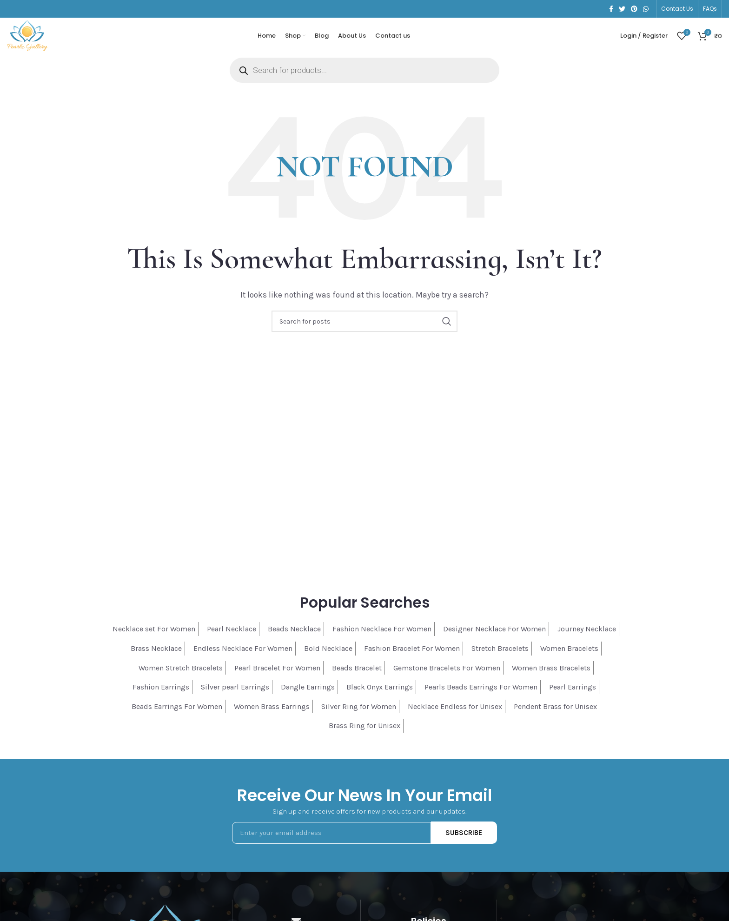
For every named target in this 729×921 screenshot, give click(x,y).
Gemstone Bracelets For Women (446, 674)
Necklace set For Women (154, 635)
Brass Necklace (156, 655)
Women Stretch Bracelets (181, 674)
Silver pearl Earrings (235, 693)
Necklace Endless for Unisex (455, 713)
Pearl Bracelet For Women (277, 674)
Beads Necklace (294, 635)
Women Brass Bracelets (551, 674)
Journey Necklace (586, 635)
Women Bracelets (569, 655)
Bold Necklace (328, 655)
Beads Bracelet (357, 674)
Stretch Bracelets (500, 655)
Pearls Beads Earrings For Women (480, 693)
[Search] (364, 328)
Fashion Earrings (161, 693)
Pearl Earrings (572, 693)
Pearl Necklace (231, 635)
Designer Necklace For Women (494, 635)
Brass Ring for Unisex (364, 732)
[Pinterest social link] (634, 9)
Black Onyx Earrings (379, 693)
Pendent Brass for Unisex (555, 713)
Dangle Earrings (308, 693)
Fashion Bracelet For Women (412, 655)
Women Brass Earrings (272, 713)
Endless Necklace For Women (242, 655)
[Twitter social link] (622, 9)
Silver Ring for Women (358, 713)
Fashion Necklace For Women (381, 635)
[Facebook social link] (611, 9)
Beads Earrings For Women (177, 713)
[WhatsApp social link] (645, 9)
